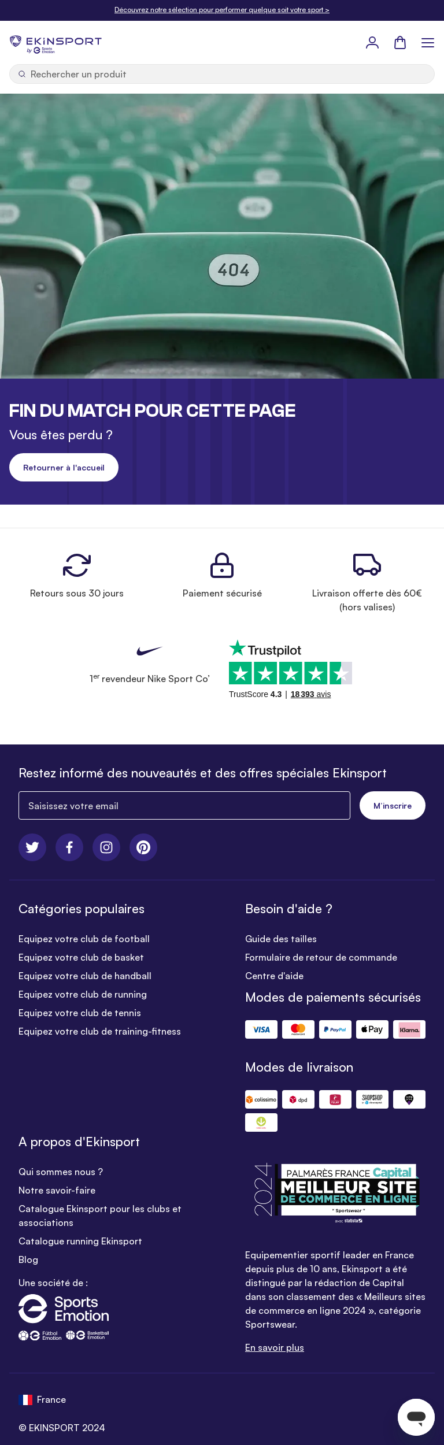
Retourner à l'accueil (64, 467)
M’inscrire (392, 805)
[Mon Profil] (372, 42)
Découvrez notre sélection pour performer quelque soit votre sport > (222, 9)
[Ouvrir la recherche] (222, 74)
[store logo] (55, 42)
